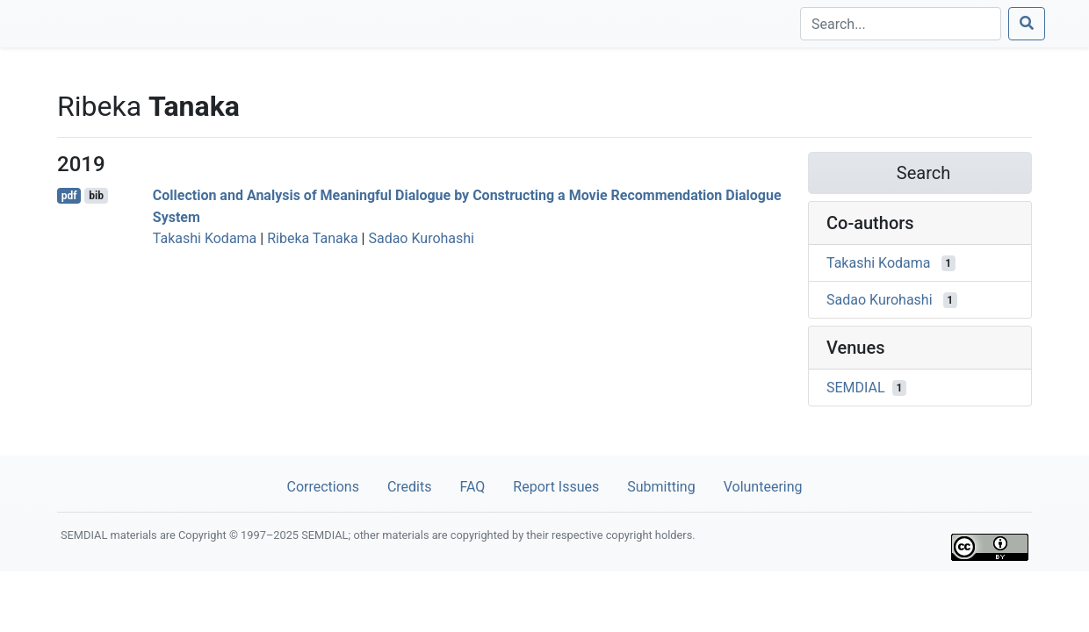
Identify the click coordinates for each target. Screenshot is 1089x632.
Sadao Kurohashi (421, 238)
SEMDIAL (855, 387)
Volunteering (763, 486)
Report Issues (556, 486)
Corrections (322, 486)
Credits (409, 486)
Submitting (661, 486)
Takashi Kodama (205, 238)
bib (96, 196)
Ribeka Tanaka (312, 238)
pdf (69, 196)
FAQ (472, 486)
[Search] (900, 23)
